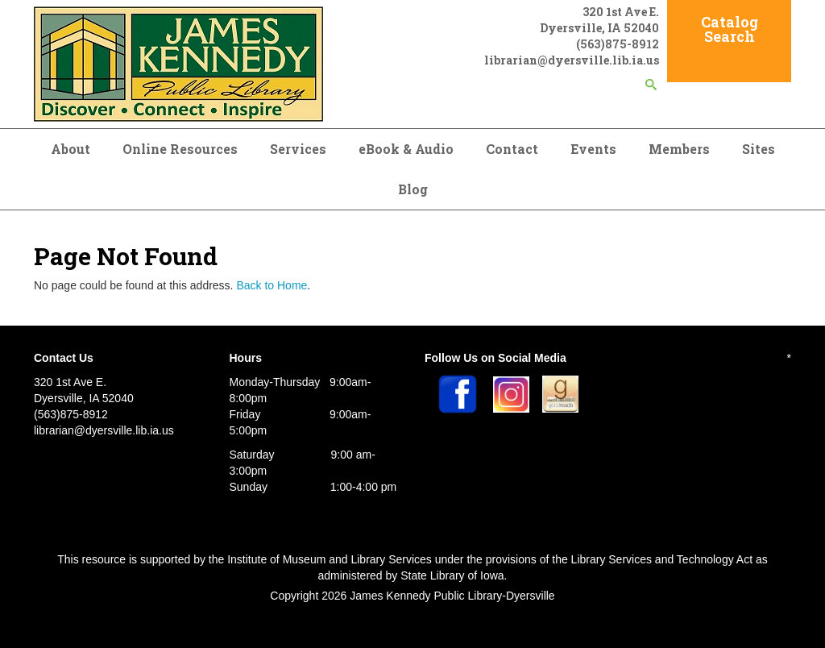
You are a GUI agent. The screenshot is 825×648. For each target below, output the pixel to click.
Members (679, 148)
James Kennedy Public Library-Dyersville (452, 595)
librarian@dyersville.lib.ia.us (571, 60)
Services (298, 148)
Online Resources (180, 148)
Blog (413, 189)
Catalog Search (729, 29)
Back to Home (271, 285)
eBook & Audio (406, 148)
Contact (512, 148)
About (70, 148)
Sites (758, 148)
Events (593, 148)
